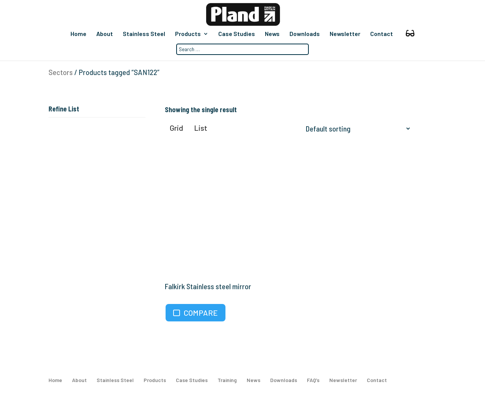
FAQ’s (313, 380)
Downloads (304, 34)
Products (188, 34)
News (272, 34)
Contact (381, 34)
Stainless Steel (144, 34)
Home (78, 34)
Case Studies (236, 34)
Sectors (60, 72)
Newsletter (345, 34)
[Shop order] (356, 128)
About (104, 34)
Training (227, 380)
